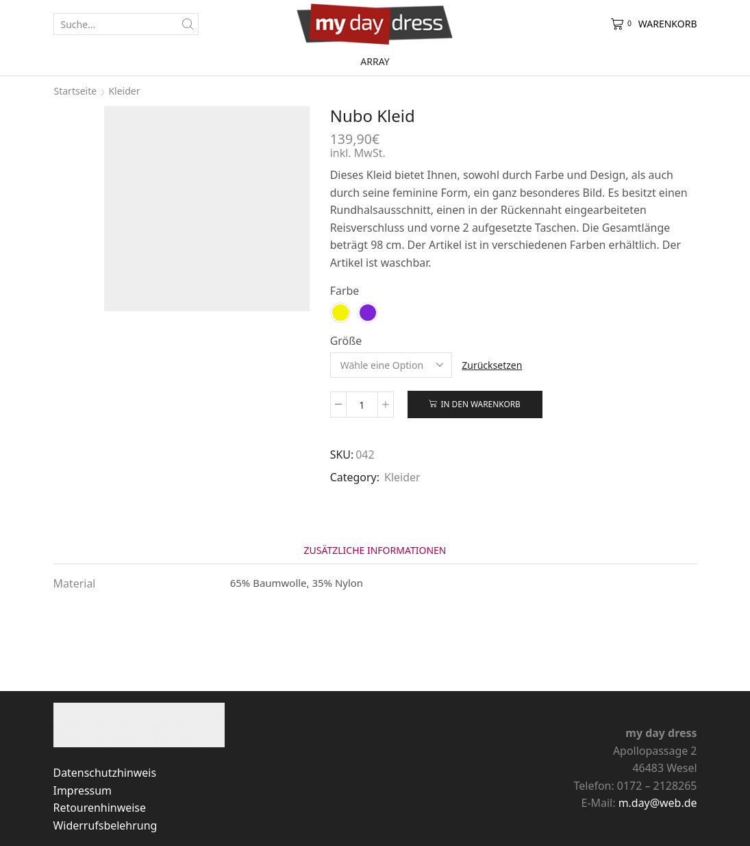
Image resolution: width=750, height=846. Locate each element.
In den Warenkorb (480, 403)
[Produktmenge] (362, 404)
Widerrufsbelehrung (105, 825)
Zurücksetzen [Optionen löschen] (492, 365)
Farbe (345, 290)
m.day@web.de (657, 802)
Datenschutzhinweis (105, 772)
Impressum (82, 790)
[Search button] (187, 24)
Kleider (124, 90)
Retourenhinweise (99, 807)
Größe (346, 340)
